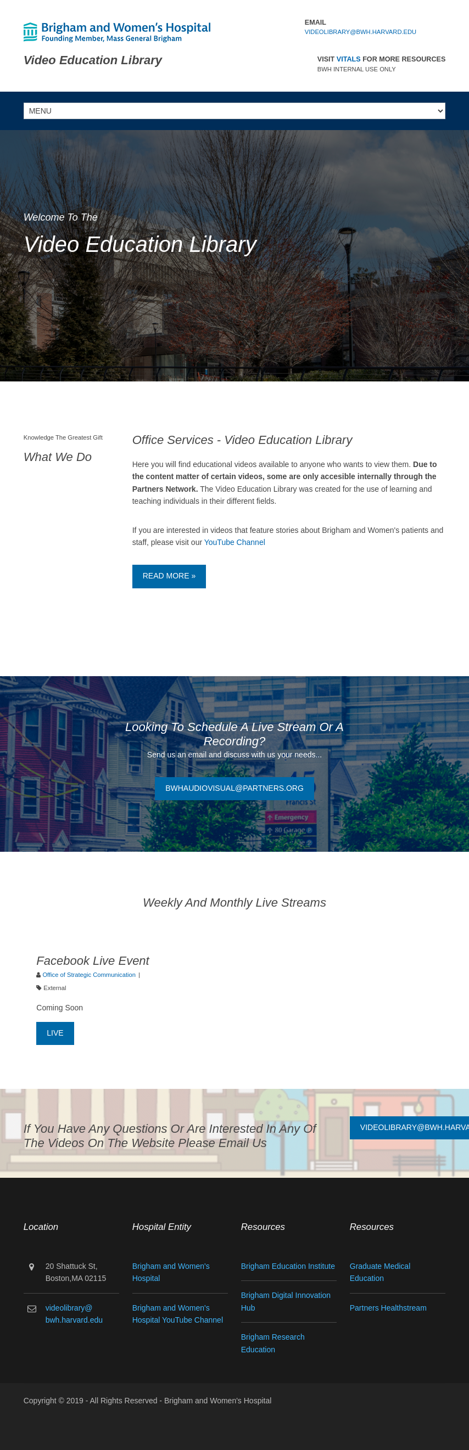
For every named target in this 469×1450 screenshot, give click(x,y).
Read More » (169, 575)
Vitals (349, 59)
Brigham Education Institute (288, 1266)
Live (55, 1033)
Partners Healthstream (388, 1307)
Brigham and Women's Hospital (217, 1400)
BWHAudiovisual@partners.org (234, 788)
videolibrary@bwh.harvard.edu (360, 32)
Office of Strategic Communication (89, 974)
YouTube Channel (234, 542)
